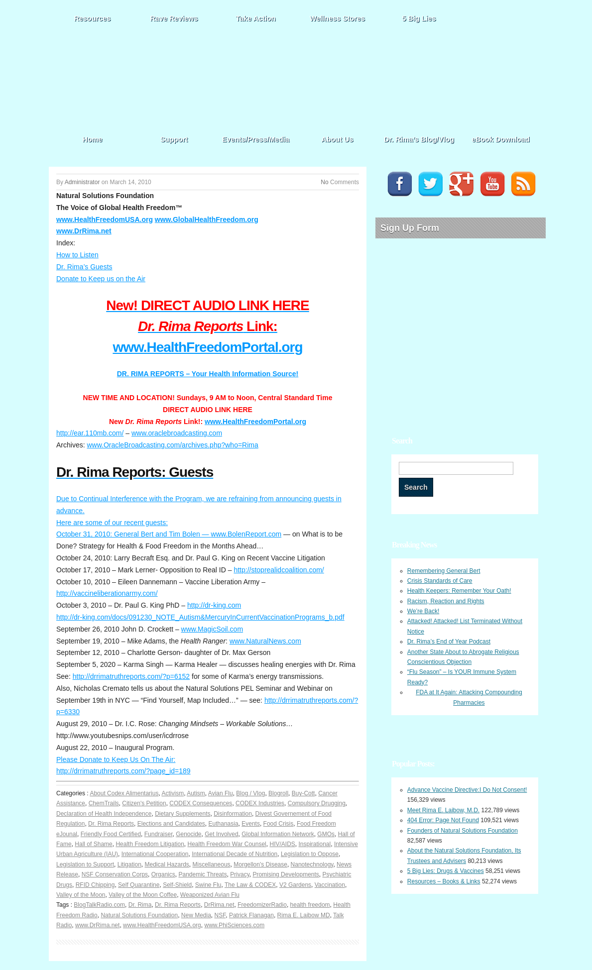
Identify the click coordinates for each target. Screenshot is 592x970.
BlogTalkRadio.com (99, 904)
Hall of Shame (93, 844)
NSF (220, 915)
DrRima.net (219, 904)
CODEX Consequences (200, 803)
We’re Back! (423, 611)
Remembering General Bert (443, 570)
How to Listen (77, 255)
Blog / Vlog (250, 793)
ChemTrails (104, 803)
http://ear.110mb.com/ (89, 433)
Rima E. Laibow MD (303, 915)
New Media (196, 915)
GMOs (326, 834)
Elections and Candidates (171, 823)
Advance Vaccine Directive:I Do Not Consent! (467, 789)
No (324, 182)
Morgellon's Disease (260, 864)
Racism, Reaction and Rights (445, 601)
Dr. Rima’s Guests (84, 267)
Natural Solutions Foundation (139, 915)
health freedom (310, 904)
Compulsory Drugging (317, 803)
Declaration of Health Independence (103, 813)
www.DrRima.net (84, 231)
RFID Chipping (95, 884)
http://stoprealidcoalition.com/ (279, 570)
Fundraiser (158, 834)
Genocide (188, 834)
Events (250, 823)
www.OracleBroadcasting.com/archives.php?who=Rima (172, 445)
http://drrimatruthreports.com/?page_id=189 (123, 771)
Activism (172, 793)
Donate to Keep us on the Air (100, 279)
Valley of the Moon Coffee (143, 894)
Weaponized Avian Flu (209, 894)
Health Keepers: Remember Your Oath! (459, 590)
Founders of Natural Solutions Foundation (462, 830)
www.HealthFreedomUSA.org (104, 219)
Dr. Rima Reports (111, 823)
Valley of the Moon (81, 894)
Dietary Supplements (182, 813)
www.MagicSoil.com (212, 629)
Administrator (82, 182)
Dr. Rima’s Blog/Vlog (419, 139)
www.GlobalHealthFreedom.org (206, 219)
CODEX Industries (260, 803)
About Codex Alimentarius (124, 793)
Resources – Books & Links (443, 881)
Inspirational (315, 844)
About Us (338, 139)
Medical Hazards (166, 864)
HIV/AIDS (282, 844)
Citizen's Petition (144, 803)
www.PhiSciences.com (234, 925)
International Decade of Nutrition (234, 854)
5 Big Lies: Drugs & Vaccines (445, 870)
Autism (196, 793)
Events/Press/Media (255, 139)
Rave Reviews (174, 18)
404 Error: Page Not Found (443, 820)
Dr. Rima (140, 904)
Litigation (129, 864)
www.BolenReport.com (246, 534)
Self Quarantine (138, 884)
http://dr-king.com (214, 605)
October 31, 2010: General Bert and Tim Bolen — (133, 534)
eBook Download (501, 139)
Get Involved (221, 834)
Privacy (239, 874)
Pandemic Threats (202, 874)
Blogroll (278, 793)
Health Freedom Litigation (150, 844)
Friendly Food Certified (111, 834)
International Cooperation (155, 854)
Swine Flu (208, 884)
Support (174, 139)
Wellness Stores (337, 18)
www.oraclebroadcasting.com (176, 433)
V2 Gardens (295, 884)
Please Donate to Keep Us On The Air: (115, 759)
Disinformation (233, 813)
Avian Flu (220, 793)
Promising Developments (285, 874)
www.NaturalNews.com (265, 641)
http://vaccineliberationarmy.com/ (107, 593)
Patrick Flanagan (251, 915)
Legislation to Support (85, 864)
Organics (163, 874)
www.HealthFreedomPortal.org (207, 347)
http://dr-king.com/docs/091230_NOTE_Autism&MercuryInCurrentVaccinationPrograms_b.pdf (200, 617)
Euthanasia (223, 823)
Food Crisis (278, 823)
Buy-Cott (303, 793)
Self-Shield (177, 884)
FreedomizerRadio (262, 904)
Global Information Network (277, 834)
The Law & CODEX (250, 884)
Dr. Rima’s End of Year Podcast (448, 641)
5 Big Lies (419, 18)
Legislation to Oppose (310, 854)
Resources (92, 18)
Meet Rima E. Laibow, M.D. (443, 810)
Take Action (256, 18)
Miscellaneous (212, 864)
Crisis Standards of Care (440, 580)
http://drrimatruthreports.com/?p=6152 (131, 676)
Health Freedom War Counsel (227, 844)
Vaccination (330, 884)
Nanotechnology (312, 864)
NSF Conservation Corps (115, 874)
